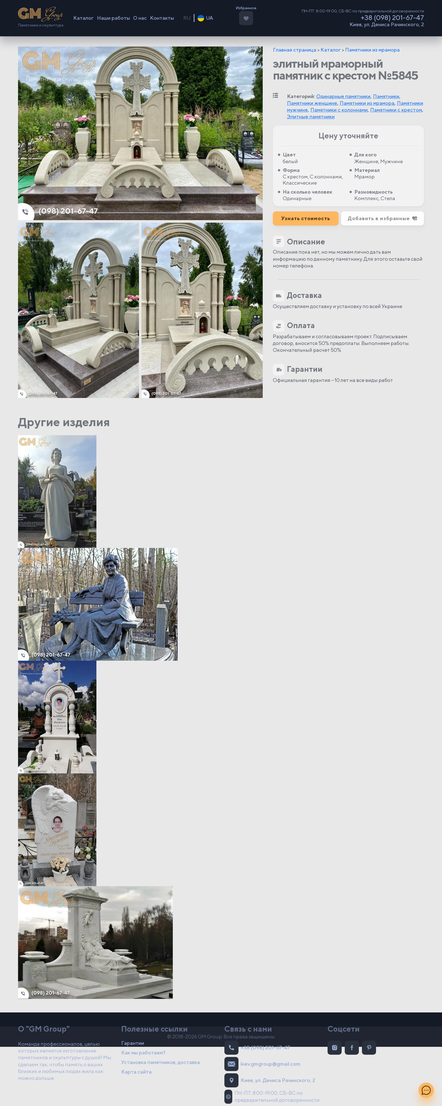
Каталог (83, 18)
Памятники (386, 96)
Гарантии (132, 1043)
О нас (140, 18)
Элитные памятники (311, 117)
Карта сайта (136, 1072)
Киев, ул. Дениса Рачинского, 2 (387, 24)
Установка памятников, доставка (160, 1062)
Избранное (246, 8)
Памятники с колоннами (339, 110)
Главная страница (294, 50)
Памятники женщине (312, 103)
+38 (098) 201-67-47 (392, 17)
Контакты (162, 18)
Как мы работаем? (143, 1053)
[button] (382, 218)
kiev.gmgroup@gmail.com (262, 1064)
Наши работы (113, 18)
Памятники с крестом (396, 110)
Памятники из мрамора (372, 50)
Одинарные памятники (343, 96)
